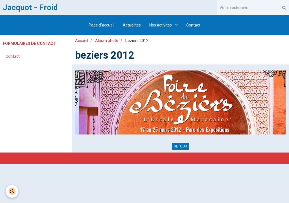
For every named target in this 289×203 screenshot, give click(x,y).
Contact (193, 25)
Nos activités (161, 25)
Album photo (106, 40)
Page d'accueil (101, 25)
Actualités (132, 25)
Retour (180, 146)
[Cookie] (12, 191)
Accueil (81, 40)
